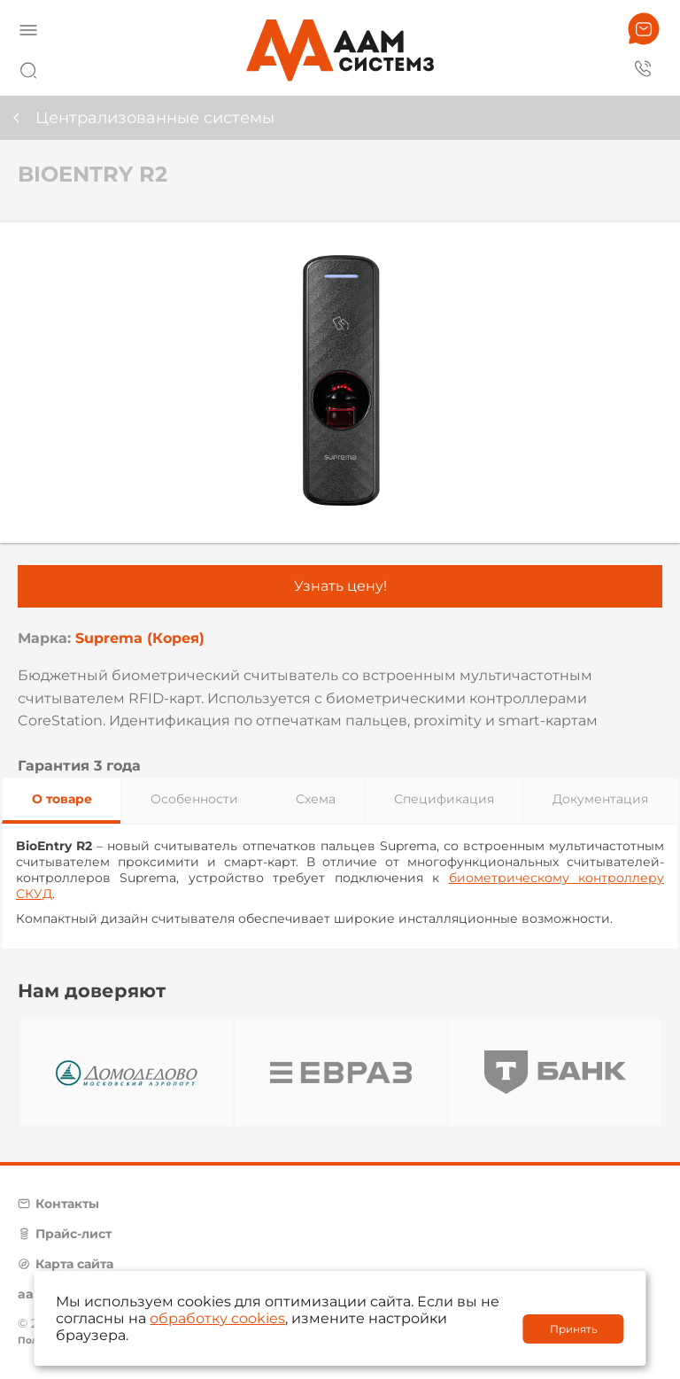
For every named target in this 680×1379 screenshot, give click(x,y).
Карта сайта (74, 1264)
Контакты (67, 1204)
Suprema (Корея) (140, 638)
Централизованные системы (154, 118)
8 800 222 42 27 (643, 67)
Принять (574, 1329)
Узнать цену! (340, 585)
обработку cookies (217, 1318)
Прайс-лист (73, 1234)
